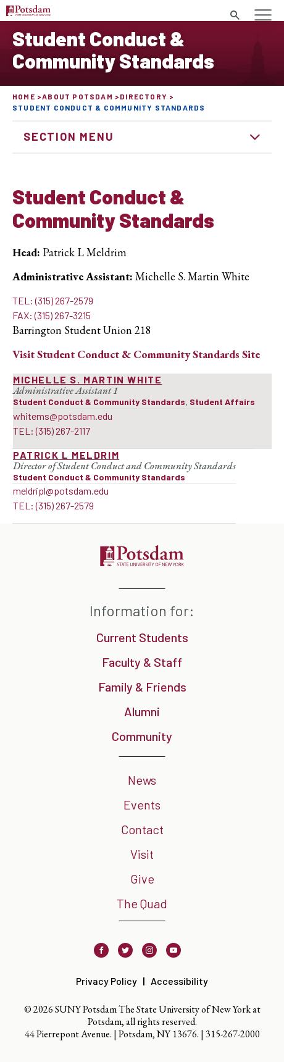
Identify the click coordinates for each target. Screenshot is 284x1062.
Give (142, 878)
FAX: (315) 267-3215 (51, 315)
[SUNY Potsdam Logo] (28, 12)
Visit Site (136, 354)
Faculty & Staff (142, 661)
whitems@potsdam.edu (62, 416)
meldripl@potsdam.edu (61, 490)
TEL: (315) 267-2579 (52, 300)
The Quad (142, 903)
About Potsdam (77, 96)
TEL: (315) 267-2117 (51, 431)
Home (23, 96)
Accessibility (179, 981)
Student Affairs (222, 401)
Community (142, 736)
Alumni (142, 711)
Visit (142, 854)
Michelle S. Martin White (87, 379)
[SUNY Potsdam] (142, 562)
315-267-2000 (233, 1033)
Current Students (142, 637)
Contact (142, 829)
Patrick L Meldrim (66, 455)
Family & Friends (142, 686)
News (142, 779)
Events (142, 804)
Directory (143, 96)
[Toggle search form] (234, 15)
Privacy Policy (106, 981)
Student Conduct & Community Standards (99, 401)
